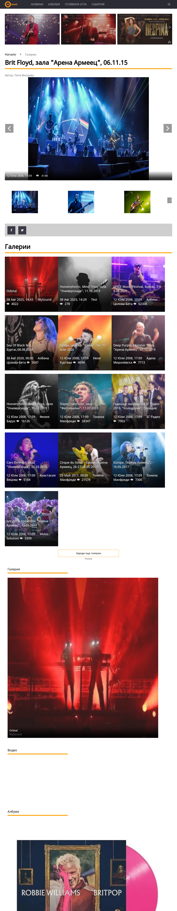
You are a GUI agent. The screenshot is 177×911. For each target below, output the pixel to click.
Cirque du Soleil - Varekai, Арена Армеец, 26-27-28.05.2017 (83, 464)
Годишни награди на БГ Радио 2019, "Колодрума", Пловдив (136, 406)
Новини (37, 4)
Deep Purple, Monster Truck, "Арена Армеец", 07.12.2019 (134, 347)
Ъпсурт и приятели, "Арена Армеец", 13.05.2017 (27, 523)
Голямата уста (76, 4)
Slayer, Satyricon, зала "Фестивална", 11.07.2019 (79, 406)
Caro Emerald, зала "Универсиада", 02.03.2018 (27, 464)
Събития (98, 4)
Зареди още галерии (88, 553)
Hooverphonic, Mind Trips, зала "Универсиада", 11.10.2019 (83, 288)
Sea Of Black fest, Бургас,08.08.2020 (20, 347)
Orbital (12, 291)
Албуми (54, 4)
